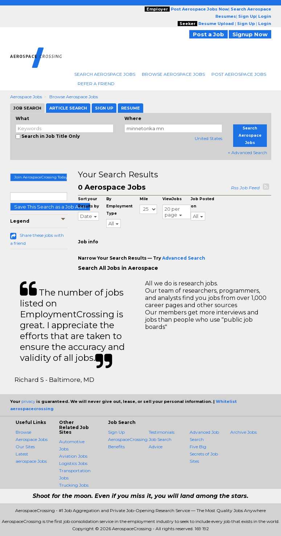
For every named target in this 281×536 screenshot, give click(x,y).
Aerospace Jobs (26, 96)
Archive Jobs (243, 432)
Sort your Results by (88, 203)
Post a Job (208, 34)
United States (208, 138)
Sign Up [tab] (104, 108)
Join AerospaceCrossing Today (40, 177)
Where (132, 118)
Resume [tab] (130, 108)
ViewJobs (172, 199)
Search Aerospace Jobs (104, 74)
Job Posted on (202, 203)
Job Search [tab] (27, 108)
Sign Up (116, 432)
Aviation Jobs (73, 456)
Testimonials (161, 432)
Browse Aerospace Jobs (173, 74)
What (22, 118)
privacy (28, 401)
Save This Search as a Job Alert (50, 207)
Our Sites (25, 446)
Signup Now (250, 34)
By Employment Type (119, 206)
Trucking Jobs (73, 485)
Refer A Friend (96, 83)
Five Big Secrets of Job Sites (204, 454)
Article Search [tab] (68, 108)
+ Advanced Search (247, 152)
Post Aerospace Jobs (238, 74)
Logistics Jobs (73, 463)
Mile (144, 199)
